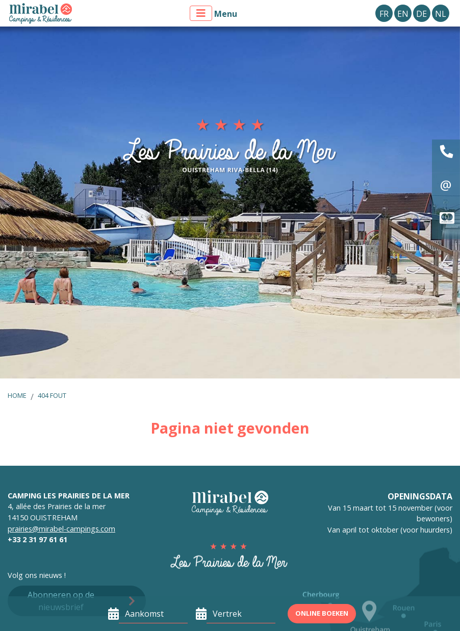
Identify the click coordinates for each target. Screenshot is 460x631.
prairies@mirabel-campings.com (61, 529)
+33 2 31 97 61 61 (37, 539)
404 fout (52, 395)
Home (17, 395)
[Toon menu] (201, 13)
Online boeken (321, 613)
